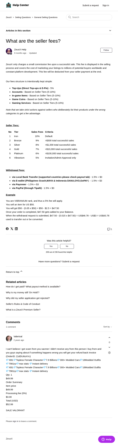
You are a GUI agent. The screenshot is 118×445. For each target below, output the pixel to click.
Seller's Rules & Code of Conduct (23, 304)
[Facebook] (7, 228)
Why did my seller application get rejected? (28, 298)
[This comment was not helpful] (109, 347)
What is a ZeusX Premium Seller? (23, 309)
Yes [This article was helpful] (51, 246)
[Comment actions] (109, 352)
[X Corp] (11, 228)
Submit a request (91, 5)
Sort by (107, 327)
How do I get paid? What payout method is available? (33, 286)
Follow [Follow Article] (106, 50)
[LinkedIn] (16, 228)
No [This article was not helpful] (67, 246)
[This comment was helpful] (109, 337)
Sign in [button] (105, 5)
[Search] (89, 17)
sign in (15, 421)
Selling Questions (23, 17)
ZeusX (9, 17)
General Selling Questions (45, 17)
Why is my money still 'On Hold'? (22, 292)
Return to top (14, 271)
